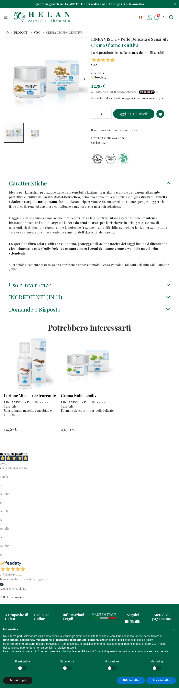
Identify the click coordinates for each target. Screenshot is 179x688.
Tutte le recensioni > (12, 604)
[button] (84, 79)
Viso (37, 32)
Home (7, 32)
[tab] (89, 187)
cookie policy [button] (145, 639)
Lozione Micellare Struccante (30, 401)
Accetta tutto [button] (161, 680)
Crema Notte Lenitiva (79, 401)
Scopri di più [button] (17, 680)
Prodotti (21, 32)
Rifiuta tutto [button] (131, 680)
